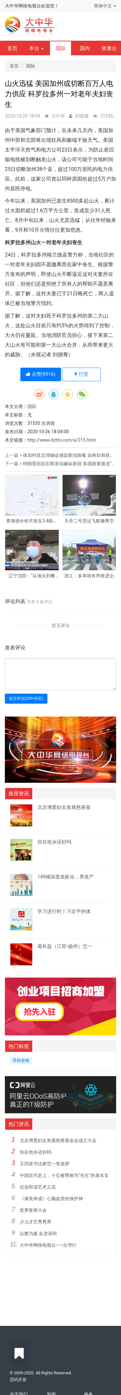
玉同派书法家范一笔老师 (44, 1163)
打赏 (81, 374)
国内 (85, 48)
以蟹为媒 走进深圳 (38, 1233)
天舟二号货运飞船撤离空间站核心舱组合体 (89, 521)
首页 (12, 48)
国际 (60, 48)
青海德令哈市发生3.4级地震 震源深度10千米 (31, 521)
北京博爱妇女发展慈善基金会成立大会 (58, 1140)
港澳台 (109, 48)
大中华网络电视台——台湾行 (48, 1245)
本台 (36, 48)
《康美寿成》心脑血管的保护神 (51, 1198)
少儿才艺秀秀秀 (35, 1221)
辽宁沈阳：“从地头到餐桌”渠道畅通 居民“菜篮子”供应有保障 (31, 575)
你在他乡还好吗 (35, 1152)
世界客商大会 (33, 1210)
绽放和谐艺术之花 (38, 1187)
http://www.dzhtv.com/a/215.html (61, 440)
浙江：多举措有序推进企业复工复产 (89, 575)
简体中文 (105, 5)
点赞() (40, 374)
